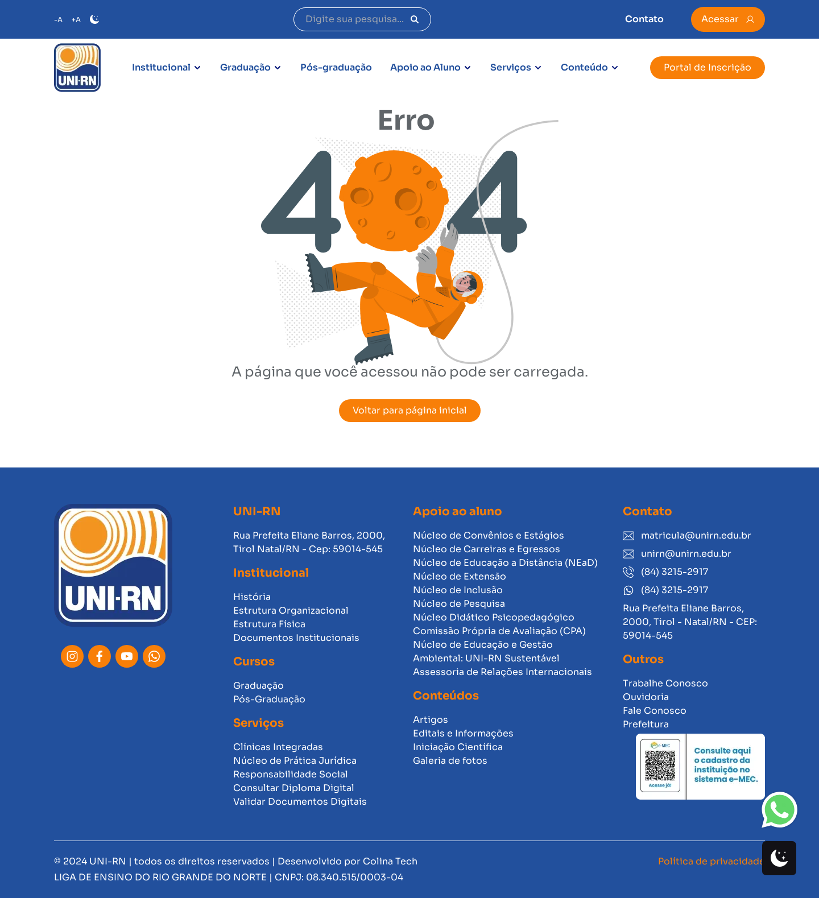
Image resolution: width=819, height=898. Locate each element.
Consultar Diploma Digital (293, 788)
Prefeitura (646, 724)
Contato (644, 19)
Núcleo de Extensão (459, 576)
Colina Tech (390, 861)
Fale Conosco (654, 711)
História (252, 597)
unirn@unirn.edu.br (677, 554)
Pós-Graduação (269, 699)
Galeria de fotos (450, 761)
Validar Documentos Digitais (300, 802)
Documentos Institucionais (296, 638)
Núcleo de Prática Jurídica (295, 761)
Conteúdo (584, 67)
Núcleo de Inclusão (458, 590)
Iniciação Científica (458, 747)
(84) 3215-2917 (665, 572)
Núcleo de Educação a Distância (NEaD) (505, 563)
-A (58, 19)
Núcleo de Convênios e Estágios (488, 535)
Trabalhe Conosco (665, 683)
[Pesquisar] (414, 19)
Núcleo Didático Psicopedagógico (493, 617)
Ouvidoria (646, 697)
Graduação (245, 67)
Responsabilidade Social (290, 774)
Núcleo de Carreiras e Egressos (486, 549)
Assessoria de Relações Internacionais (502, 672)
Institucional (161, 67)
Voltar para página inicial (410, 410)
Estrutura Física (269, 624)
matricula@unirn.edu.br (687, 535)
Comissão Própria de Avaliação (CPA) (499, 631)
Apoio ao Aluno (425, 67)
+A (76, 19)
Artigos (430, 720)
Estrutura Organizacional (291, 610)
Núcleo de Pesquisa (459, 604)
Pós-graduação (336, 67)
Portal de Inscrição (707, 67)
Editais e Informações (463, 733)
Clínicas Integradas (278, 747)
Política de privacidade (711, 861)
